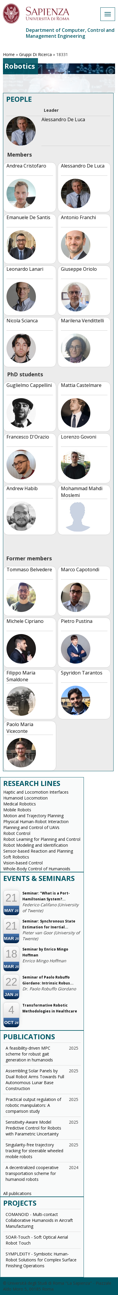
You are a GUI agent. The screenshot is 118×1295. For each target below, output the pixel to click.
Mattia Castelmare (81, 385)
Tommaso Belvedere (29, 569)
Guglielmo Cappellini (29, 385)
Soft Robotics (16, 857)
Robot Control (16, 833)
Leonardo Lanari (24, 269)
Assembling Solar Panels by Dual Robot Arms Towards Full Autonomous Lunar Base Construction (35, 1079)
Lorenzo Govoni (78, 437)
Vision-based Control (23, 863)
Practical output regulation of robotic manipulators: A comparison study (33, 1105)
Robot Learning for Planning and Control (41, 839)
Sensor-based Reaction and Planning (38, 851)
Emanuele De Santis (28, 217)
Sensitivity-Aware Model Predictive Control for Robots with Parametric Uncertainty (33, 1128)
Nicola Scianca (22, 320)
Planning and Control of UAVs (31, 827)
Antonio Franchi (78, 217)
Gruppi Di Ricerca (35, 54)
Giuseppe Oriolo (79, 269)
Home (9, 54)
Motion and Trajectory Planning (33, 815)
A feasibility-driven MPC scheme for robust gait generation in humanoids (29, 1054)
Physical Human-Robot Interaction (36, 821)
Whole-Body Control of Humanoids (36, 868)
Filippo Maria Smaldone (20, 676)
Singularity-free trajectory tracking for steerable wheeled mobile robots (34, 1150)
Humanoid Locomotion (25, 798)
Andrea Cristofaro (26, 166)
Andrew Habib (22, 488)
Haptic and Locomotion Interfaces (36, 792)
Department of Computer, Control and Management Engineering (70, 33)
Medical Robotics (19, 804)
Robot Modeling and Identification (35, 845)
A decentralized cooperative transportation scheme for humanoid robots (32, 1173)
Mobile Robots (17, 810)
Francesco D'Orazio (27, 437)
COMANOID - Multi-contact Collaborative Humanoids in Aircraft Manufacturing (39, 1220)
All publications (17, 1193)
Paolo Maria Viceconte (19, 727)
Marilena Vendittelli (82, 320)
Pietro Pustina (76, 621)
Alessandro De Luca (63, 119)
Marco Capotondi (80, 569)
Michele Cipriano (25, 621)
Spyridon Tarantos (81, 672)
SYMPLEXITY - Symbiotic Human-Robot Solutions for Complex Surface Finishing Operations (41, 1259)
